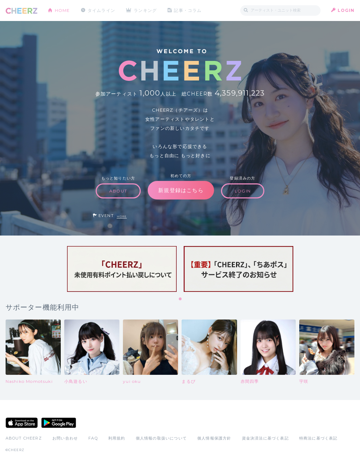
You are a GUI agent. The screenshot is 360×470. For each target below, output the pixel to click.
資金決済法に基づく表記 (265, 438)
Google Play (58, 423)
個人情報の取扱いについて (161, 438)
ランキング (145, 10)
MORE (122, 216)
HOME (62, 10)
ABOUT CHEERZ (24, 438)
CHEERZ (21, 11)
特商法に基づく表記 (318, 438)
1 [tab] (180, 299)
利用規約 (116, 438)
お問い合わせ (65, 438)
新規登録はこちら (181, 190)
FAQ (93, 438)
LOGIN (346, 10)
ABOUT (118, 191)
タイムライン (101, 10)
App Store (22, 423)
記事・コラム (187, 10)
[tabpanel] (122, 269)
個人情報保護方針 (214, 438)
